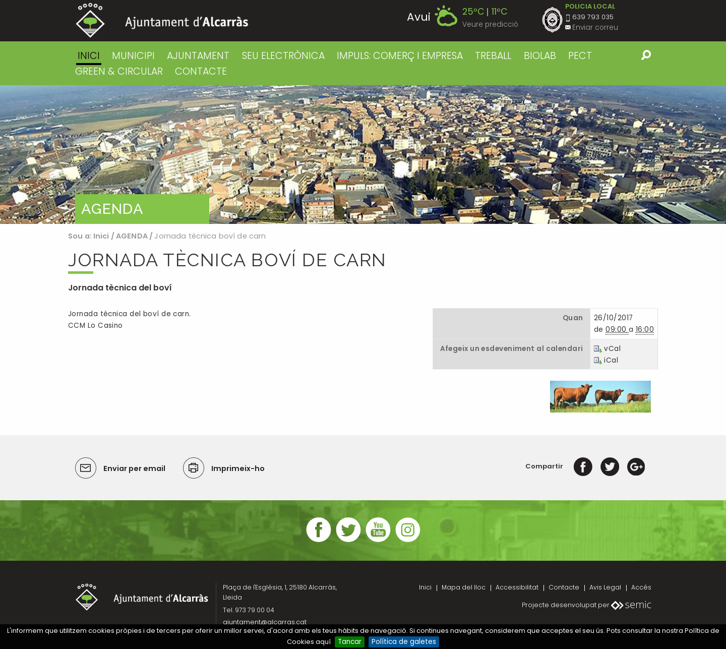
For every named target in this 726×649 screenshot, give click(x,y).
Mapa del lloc (464, 587)
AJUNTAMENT (198, 56)
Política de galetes (404, 641)
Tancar (349, 641)
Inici (89, 56)
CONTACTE (201, 71)
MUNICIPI (133, 56)
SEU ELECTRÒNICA (283, 56)
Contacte (564, 587)
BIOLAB (540, 56)
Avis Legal (605, 587)
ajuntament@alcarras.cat (265, 622)
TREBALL (493, 56)
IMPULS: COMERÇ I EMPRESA (400, 56)
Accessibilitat (517, 587)
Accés (641, 587)
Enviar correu (595, 27)
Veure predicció (490, 24)
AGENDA (132, 236)
